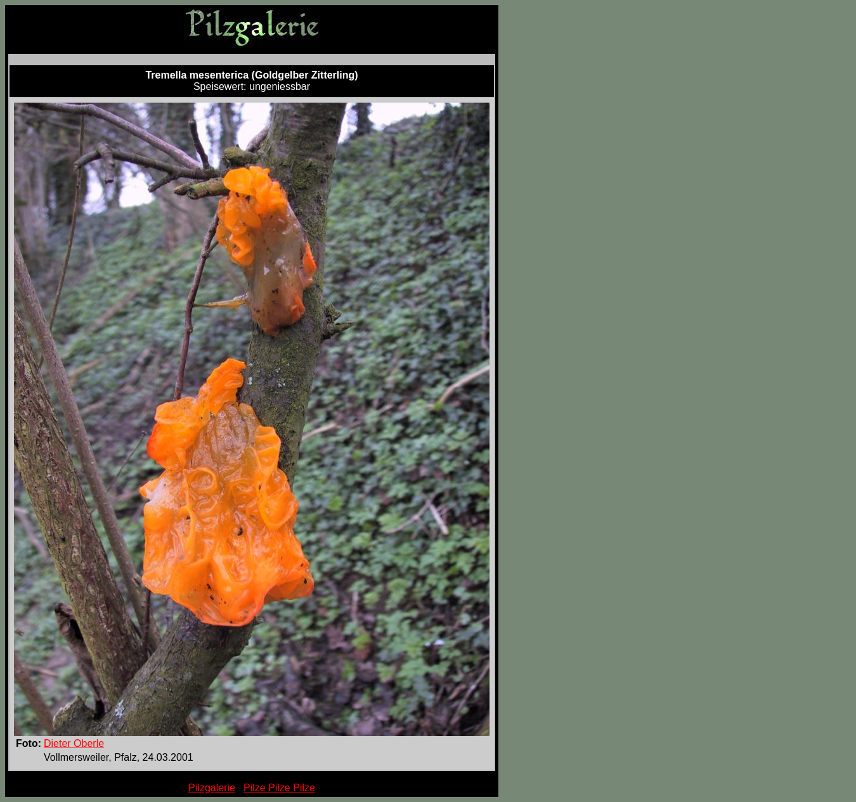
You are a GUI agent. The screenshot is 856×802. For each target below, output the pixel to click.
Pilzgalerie (211, 787)
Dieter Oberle (74, 743)
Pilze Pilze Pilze (279, 787)
